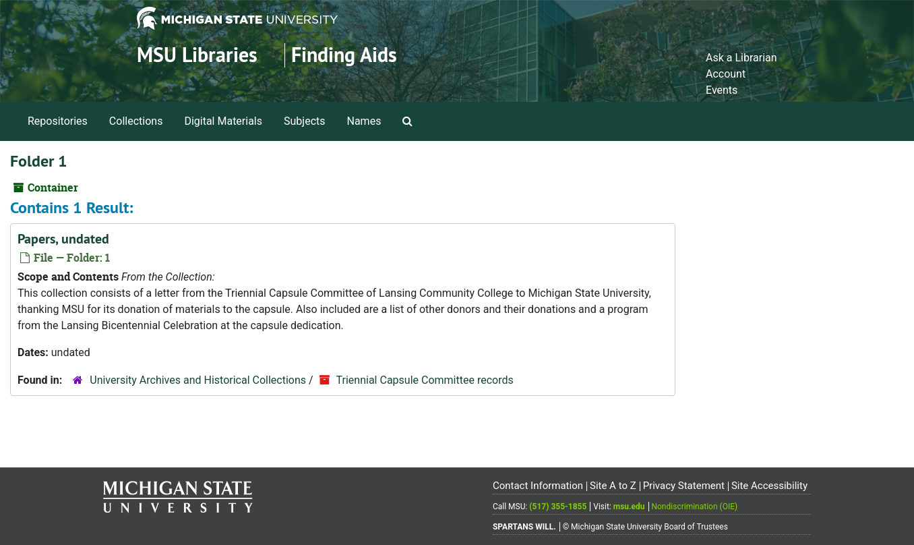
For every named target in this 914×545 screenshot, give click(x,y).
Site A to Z (613, 486)
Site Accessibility (769, 486)
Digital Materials (223, 121)
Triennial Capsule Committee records (425, 380)
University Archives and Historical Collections (198, 380)
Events (721, 90)
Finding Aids (344, 55)
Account (725, 73)
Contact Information (538, 486)
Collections (136, 121)
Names (364, 121)
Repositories (58, 121)
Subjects (304, 121)
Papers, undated (63, 239)
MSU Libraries (197, 55)
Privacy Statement (684, 486)
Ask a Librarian (741, 57)
